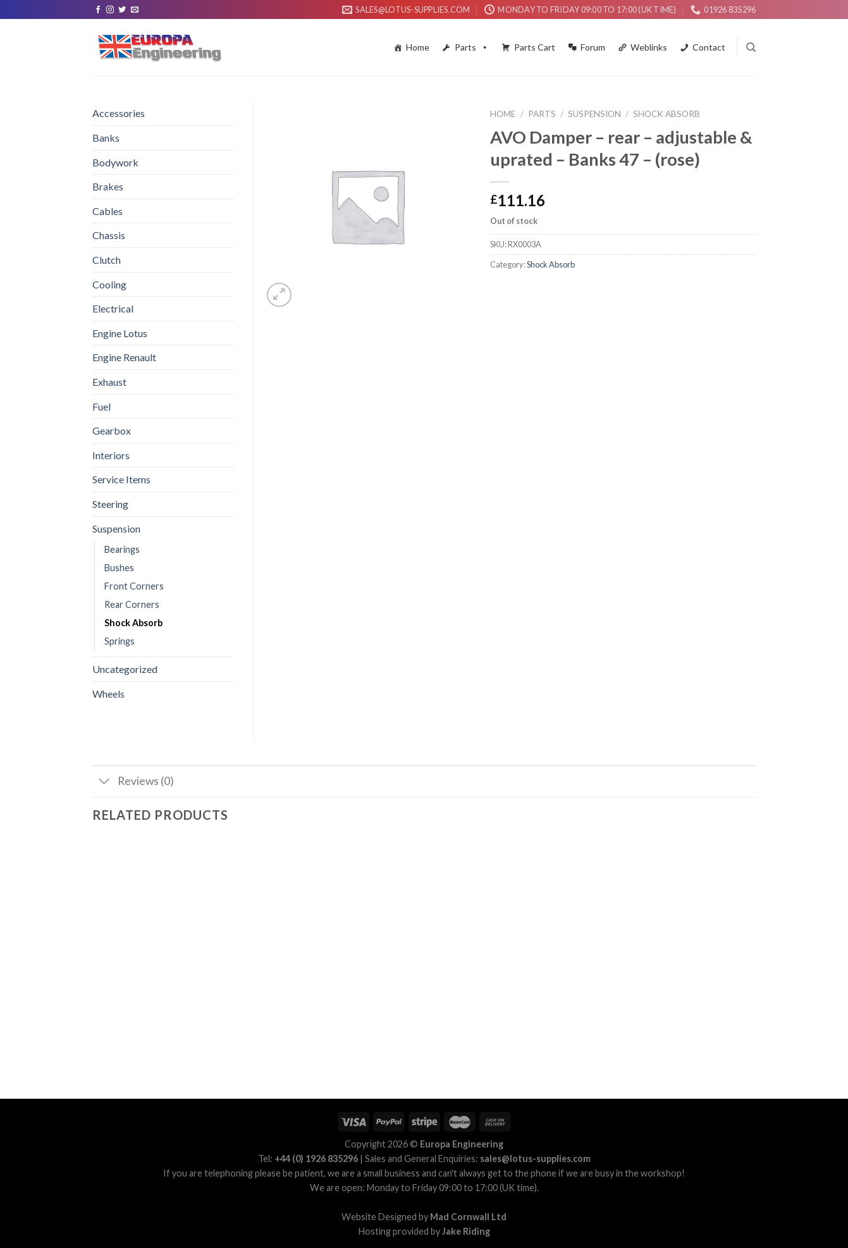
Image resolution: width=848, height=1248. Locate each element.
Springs (119, 641)
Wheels (108, 694)
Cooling (109, 284)
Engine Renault (124, 357)
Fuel (101, 406)
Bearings (122, 549)
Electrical (112, 308)
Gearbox (111, 430)
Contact (708, 47)
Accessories (118, 113)
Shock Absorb (666, 114)
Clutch (106, 260)
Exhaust (109, 382)
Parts (472, 47)
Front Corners (134, 586)
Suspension (594, 114)
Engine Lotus (119, 333)
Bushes (119, 567)
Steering (110, 504)
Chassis (108, 235)
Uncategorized (124, 669)
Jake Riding (466, 1231)
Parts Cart (534, 47)
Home (417, 47)
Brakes (107, 186)
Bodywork (115, 162)
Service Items (121, 479)
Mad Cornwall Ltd (468, 1216)
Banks (106, 138)
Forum (593, 47)
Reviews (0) (133, 782)
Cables (107, 211)
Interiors (111, 455)
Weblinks (648, 47)
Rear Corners (131, 604)
